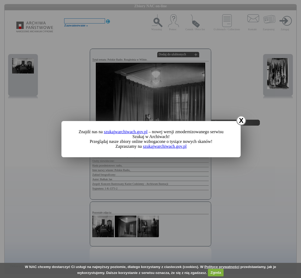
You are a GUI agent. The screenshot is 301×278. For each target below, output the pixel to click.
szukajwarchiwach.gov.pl (126, 131)
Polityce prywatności (221, 267)
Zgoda (216, 272)
